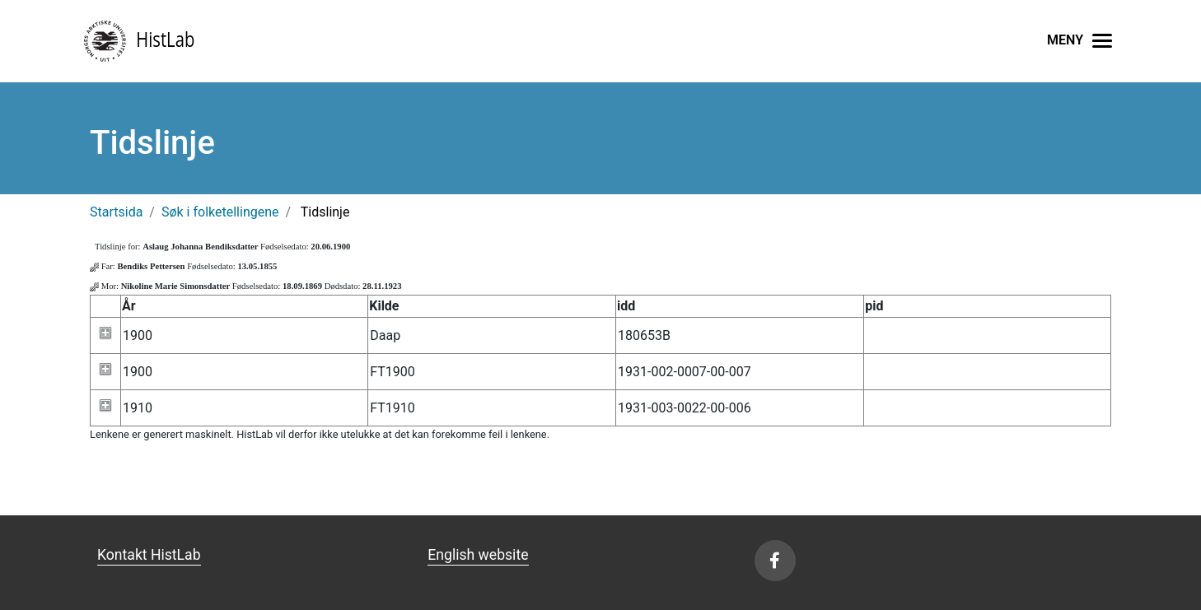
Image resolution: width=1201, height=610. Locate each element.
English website (478, 555)
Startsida (116, 212)
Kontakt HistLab (149, 555)
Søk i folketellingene (220, 212)
